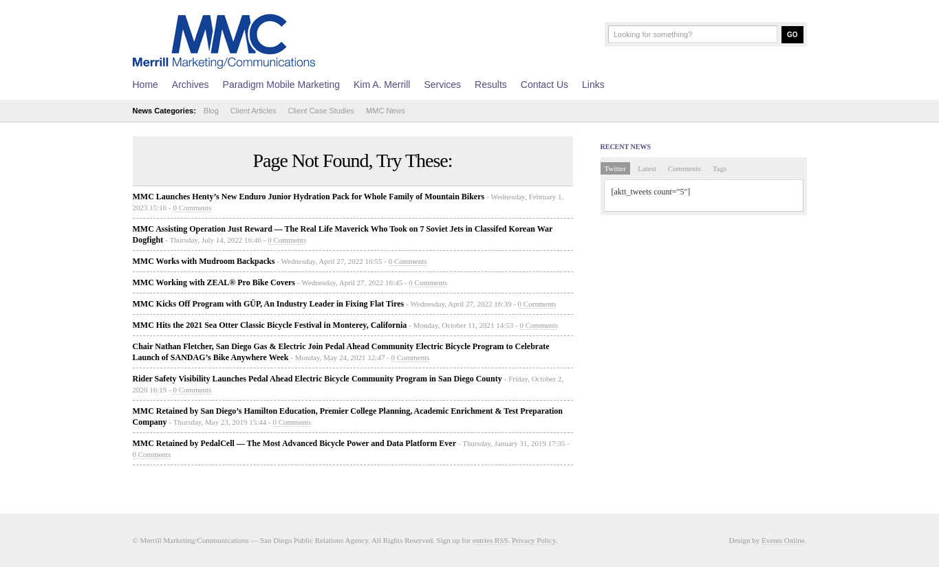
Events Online (783, 540)
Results (491, 84)
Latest (647, 168)
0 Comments (192, 207)
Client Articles (253, 111)
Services (442, 84)
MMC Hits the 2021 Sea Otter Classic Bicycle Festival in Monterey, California (270, 325)
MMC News (385, 111)
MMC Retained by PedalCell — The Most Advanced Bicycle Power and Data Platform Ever (295, 443)
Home (145, 84)
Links (593, 84)
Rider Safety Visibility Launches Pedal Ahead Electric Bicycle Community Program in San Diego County (317, 378)
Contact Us (544, 84)
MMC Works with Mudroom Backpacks (204, 261)
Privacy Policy (534, 540)
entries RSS (490, 540)
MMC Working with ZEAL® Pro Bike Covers (214, 282)
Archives (190, 84)
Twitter (616, 168)
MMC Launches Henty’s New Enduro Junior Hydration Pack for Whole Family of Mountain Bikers (309, 196)
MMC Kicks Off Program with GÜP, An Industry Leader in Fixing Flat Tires (268, 304)
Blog (211, 111)
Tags (720, 168)
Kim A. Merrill (382, 84)
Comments (684, 168)
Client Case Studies (321, 111)
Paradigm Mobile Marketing (281, 84)
